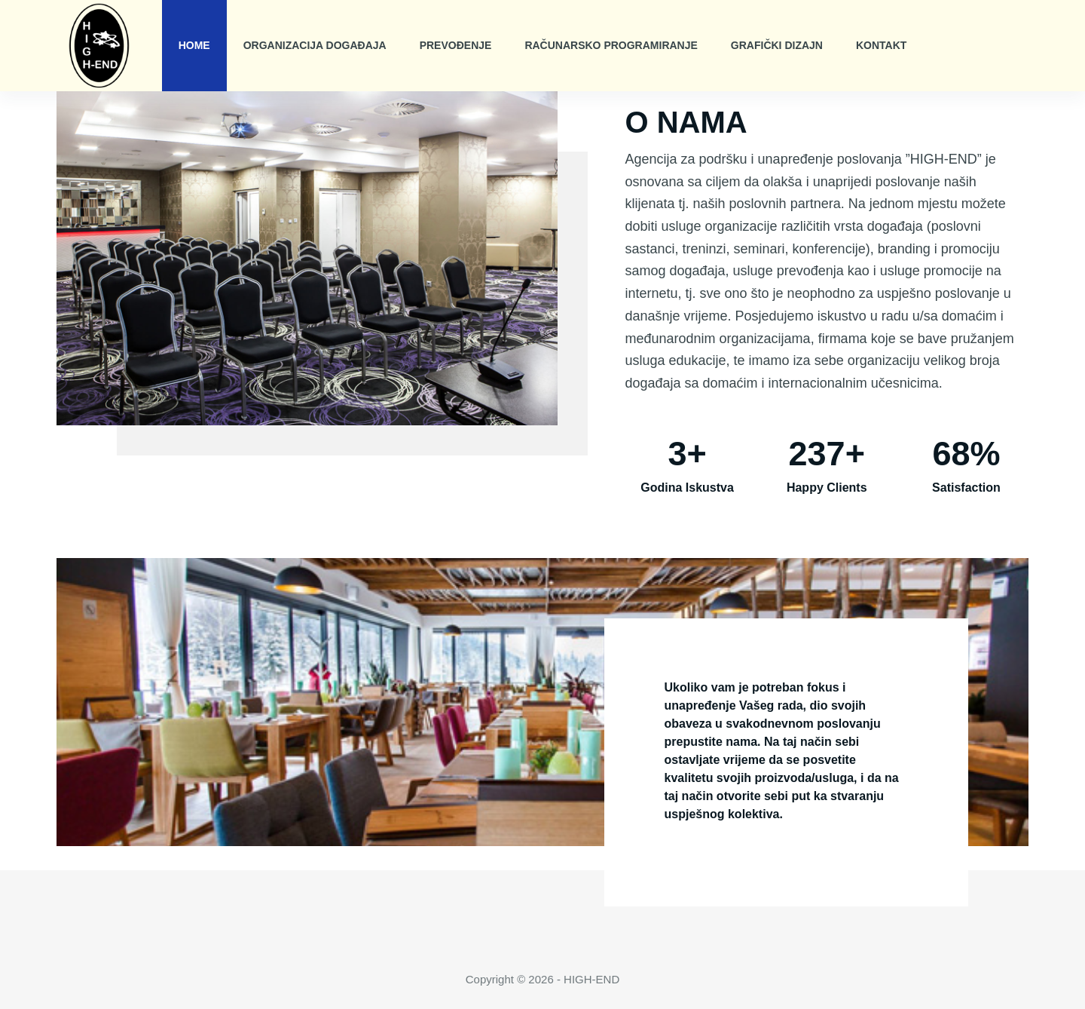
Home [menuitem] (194, 45)
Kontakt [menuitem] (881, 45)
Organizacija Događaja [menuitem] (315, 45)
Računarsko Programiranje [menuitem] (610, 45)
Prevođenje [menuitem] (456, 45)
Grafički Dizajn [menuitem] (777, 45)
